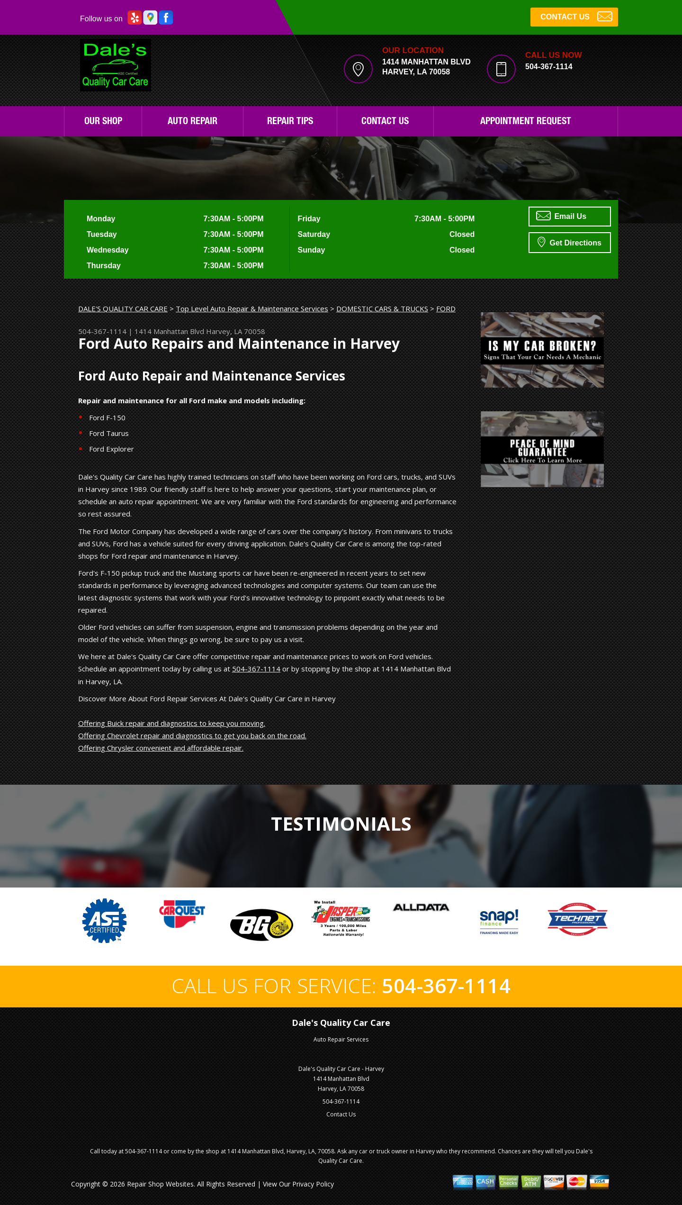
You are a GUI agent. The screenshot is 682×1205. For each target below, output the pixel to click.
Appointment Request (525, 122)
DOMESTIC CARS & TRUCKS (382, 308)
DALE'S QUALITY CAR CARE (123, 308)
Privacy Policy (313, 1183)
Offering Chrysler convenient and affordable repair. (160, 747)
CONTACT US (576, 16)
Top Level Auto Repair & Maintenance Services (252, 308)
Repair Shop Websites (160, 1183)
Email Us (561, 215)
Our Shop (103, 122)
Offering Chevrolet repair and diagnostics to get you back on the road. (192, 735)
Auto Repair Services (341, 1039)
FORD (446, 308)
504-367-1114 (549, 67)
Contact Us (385, 122)
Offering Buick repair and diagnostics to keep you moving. (171, 723)
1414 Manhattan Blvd (169, 331)
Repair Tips (290, 122)
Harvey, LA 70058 (235, 331)
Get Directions (569, 241)
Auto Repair (192, 122)
